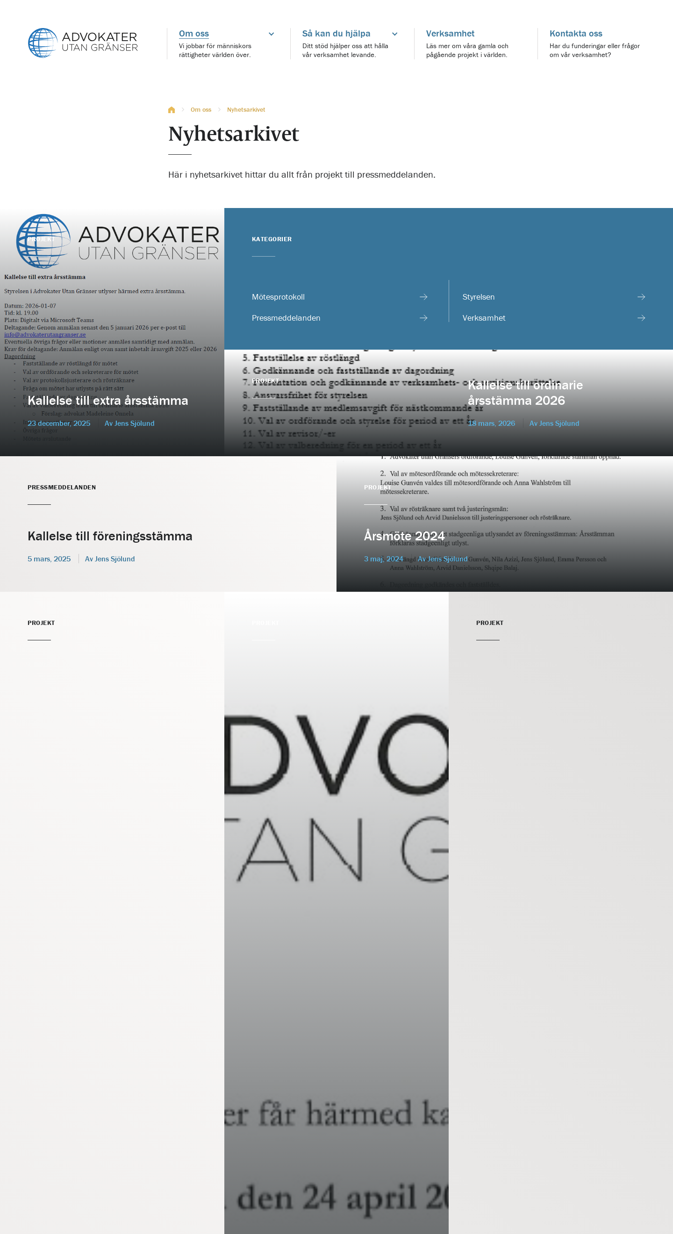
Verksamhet (484, 318)
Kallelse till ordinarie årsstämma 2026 (525, 393)
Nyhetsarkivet (246, 110)
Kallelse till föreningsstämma (110, 536)
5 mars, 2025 (49, 558)
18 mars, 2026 (491, 423)
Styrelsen (479, 297)
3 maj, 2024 (383, 558)
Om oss (201, 110)
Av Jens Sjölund (555, 423)
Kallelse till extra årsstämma (108, 400)
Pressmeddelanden (286, 318)
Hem (171, 110)
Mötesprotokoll (278, 297)
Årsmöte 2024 (404, 536)
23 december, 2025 (59, 423)
